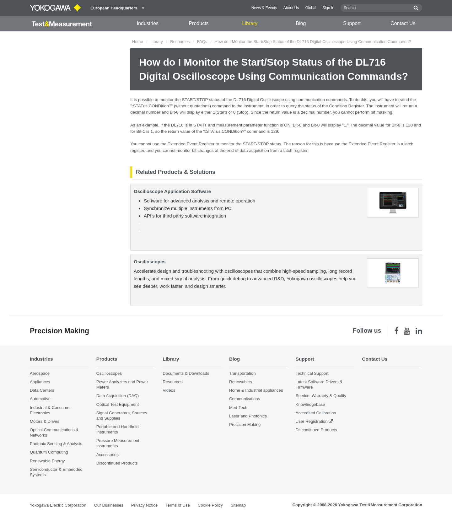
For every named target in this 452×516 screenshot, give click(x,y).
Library (249, 23)
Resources (180, 41)
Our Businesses (108, 505)
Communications (244, 398)
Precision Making (245, 424)
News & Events (264, 8)
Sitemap (238, 505)
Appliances (40, 381)
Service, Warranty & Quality (321, 395)
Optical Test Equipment (117, 404)
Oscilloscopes (150, 261)
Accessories (107, 454)
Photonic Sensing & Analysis (56, 443)
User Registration (312, 421)
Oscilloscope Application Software (172, 191)
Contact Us (402, 23)
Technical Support (312, 373)
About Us (291, 8)
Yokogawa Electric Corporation (58, 505)
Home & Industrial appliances (256, 390)
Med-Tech (238, 407)
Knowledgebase (310, 404)
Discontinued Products (117, 463)
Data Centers (42, 390)
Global (310, 8)
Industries (148, 23)
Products (198, 23)
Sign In (328, 8)
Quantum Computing (49, 452)
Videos (169, 390)
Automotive (40, 398)
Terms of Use (177, 505)
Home (137, 41)
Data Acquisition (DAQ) (117, 395)
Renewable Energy (47, 461)
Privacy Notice (144, 505)
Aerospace (40, 373)
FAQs (202, 41)
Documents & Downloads (186, 373)
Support (352, 23)
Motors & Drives (44, 421)
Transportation (242, 373)
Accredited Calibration (316, 413)
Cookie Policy (210, 505)
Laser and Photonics (248, 416)
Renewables (240, 381)
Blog (301, 23)
